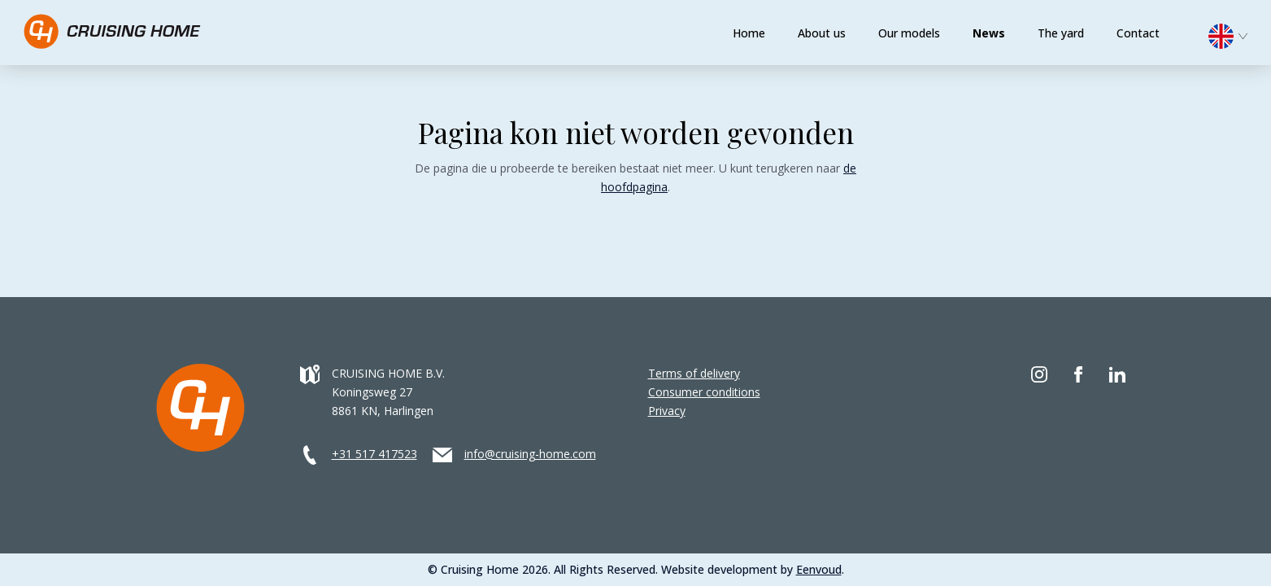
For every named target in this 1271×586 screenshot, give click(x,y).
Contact (1138, 33)
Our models (909, 33)
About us (822, 33)
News (989, 33)
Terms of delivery (694, 373)
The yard (1061, 33)
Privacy (667, 410)
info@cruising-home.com (530, 453)
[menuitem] (1236, 35)
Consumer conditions (704, 392)
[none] (1236, 40)
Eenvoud (819, 569)
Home (749, 33)
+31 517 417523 (374, 453)
